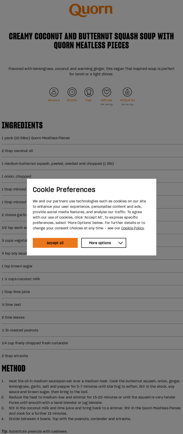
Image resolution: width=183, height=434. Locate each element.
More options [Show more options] (100, 243)
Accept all (55, 243)
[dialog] (91, 217)
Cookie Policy (132, 228)
